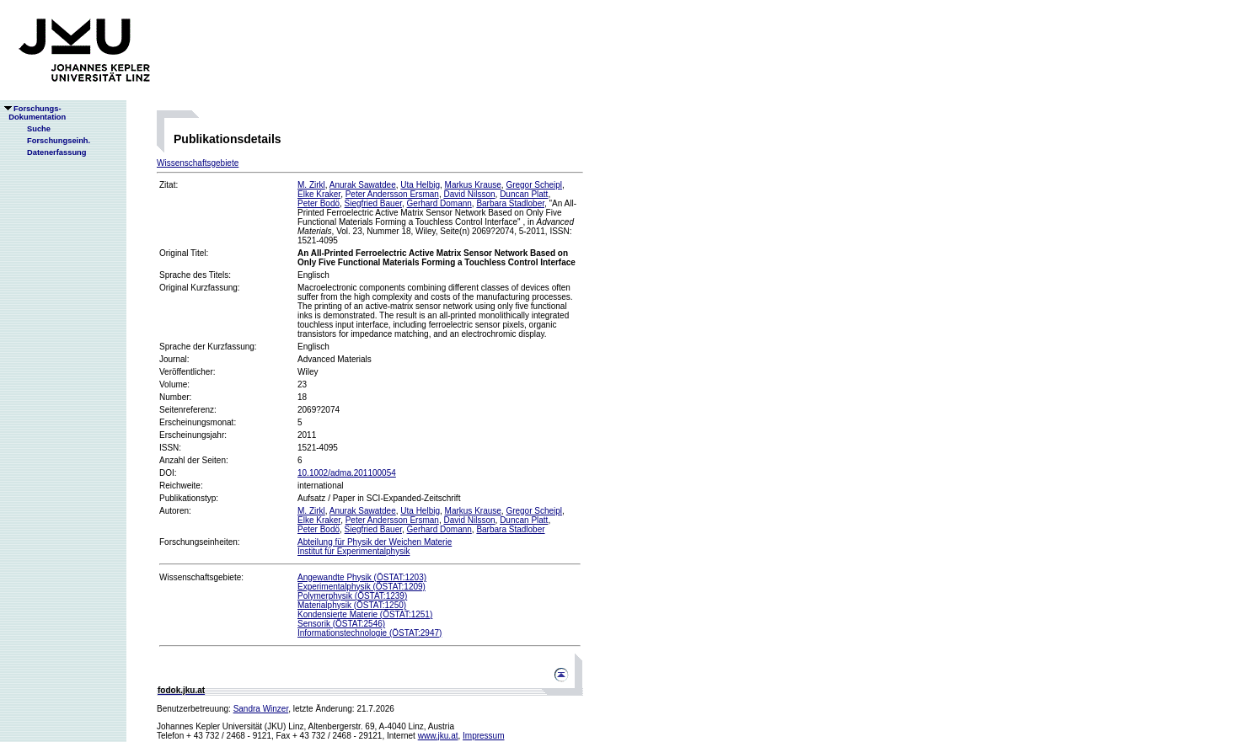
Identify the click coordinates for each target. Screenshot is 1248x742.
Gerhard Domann (439, 203)
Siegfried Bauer (373, 203)
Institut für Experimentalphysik (353, 551)
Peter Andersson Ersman (392, 194)
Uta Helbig (420, 185)
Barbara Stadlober (510, 203)
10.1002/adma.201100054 (346, 473)
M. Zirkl (311, 185)
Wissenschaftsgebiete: (201, 577)
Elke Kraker (318, 194)
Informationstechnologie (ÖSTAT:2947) (369, 633)
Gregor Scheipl (534, 185)
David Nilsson (469, 194)
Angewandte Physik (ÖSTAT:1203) (361, 577)
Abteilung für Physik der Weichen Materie (374, 542)
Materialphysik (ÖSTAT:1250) (351, 605)
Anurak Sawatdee (362, 185)
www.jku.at (438, 735)
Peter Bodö (318, 203)
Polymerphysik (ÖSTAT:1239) (352, 596)
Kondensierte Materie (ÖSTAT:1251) (364, 614)
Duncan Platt (524, 194)
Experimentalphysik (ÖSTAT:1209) (361, 586)
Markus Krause (473, 185)
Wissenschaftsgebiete (197, 163)
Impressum (483, 735)
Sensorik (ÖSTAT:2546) (341, 623)
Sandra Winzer (261, 708)
